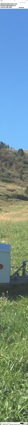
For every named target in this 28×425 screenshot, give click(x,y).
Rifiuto (25, 423)
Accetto (22, 423)
